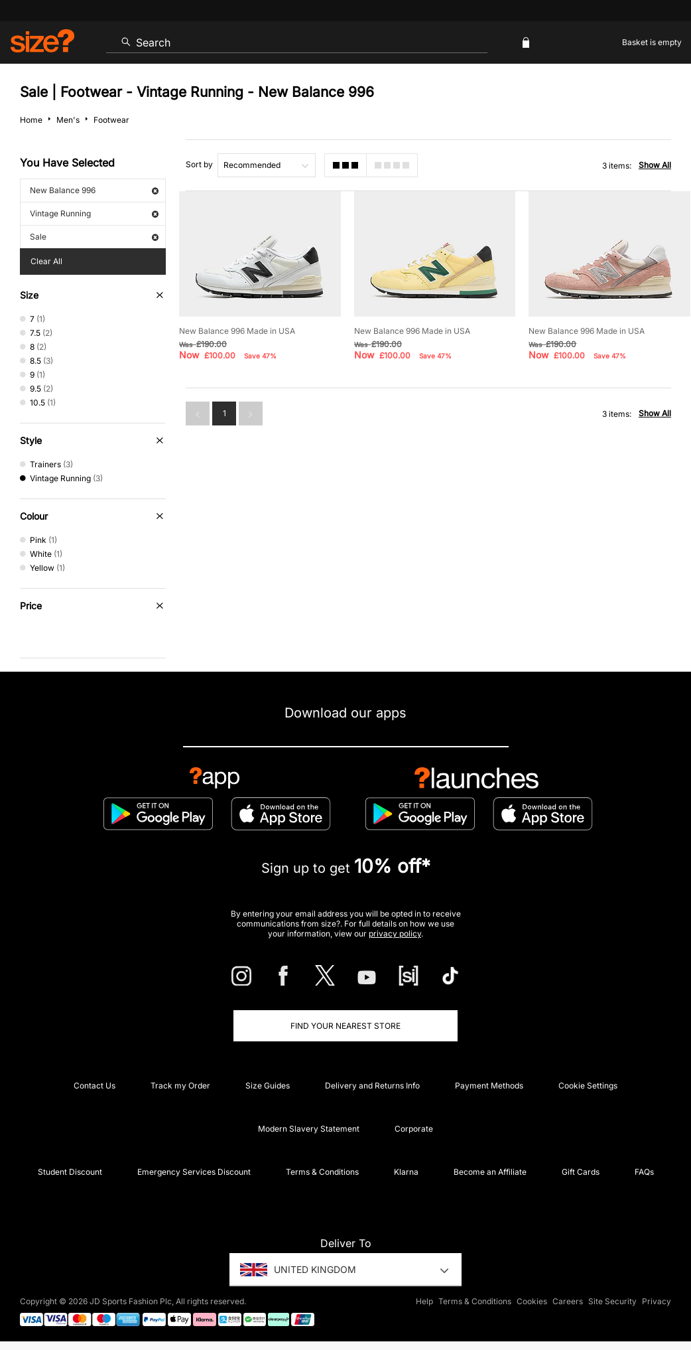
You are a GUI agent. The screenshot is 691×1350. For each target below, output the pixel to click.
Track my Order (180, 1085)
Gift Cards (580, 1172)
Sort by (199, 164)
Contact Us (94, 1085)
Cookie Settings (587, 1085)
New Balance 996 (94, 190)
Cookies (532, 1301)
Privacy (656, 1301)
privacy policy (395, 933)
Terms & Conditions (322, 1172)
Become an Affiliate (490, 1172)
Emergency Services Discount (194, 1172)
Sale (94, 237)
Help (424, 1301)
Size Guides (267, 1085)
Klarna (406, 1172)
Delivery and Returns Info (372, 1085)
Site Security (612, 1301)
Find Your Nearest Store (345, 1026)
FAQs (644, 1172)
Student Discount (70, 1172)
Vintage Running (94, 213)
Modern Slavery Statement (308, 1129)
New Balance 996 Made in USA (237, 331)
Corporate (414, 1129)
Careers (567, 1301)
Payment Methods (489, 1085)
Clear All (46, 261)
